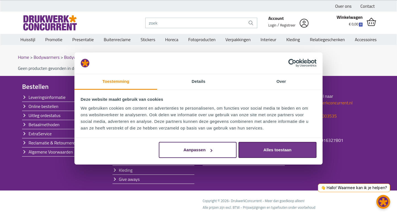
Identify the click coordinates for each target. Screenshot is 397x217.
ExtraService (40, 133)
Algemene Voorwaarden (51, 152)
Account (276, 18)
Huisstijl (27, 39)
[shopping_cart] (371, 22)
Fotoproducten (202, 39)
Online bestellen (43, 106)
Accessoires (366, 39)
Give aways (129, 179)
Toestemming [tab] (115, 81)
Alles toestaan (278, 149)
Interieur (268, 39)
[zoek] (195, 23)
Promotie (53, 39)
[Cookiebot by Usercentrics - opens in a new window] (292, 63)
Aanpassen (198, 149)
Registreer (288, 25)
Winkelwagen (350, 17)
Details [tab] (198, 81)
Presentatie (83, 39)
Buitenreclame (117, 39)
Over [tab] (281, 81)
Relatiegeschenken (327, 39)
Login (272, 25)
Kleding (293, 39)
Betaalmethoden (44, 124)
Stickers (148, 39)
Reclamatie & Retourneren (53, 142)
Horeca (171, 39)
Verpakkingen (238, 39)
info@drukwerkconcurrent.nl (326, 102)
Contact (367, 6)
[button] (383, 202)
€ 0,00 (356, 24)
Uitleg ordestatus (45, 115)
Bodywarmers (47, 57)
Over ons (343, 6)
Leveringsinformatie (47, 97)
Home (24, 57)
